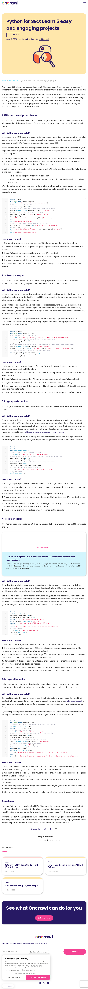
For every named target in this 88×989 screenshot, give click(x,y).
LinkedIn (40, 983)
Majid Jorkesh (44, 39)
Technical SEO (13, 35)
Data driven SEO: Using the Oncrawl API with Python (22, 864)
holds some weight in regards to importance (44, 432)
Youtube (48, 983)
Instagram (44, 983)
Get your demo (44, 918)
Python (4, 852)
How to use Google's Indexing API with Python (65, 864)
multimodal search (73, 701)
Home (4, 81)
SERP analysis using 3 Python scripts (21, 884)
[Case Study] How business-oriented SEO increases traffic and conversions (40, 558)
